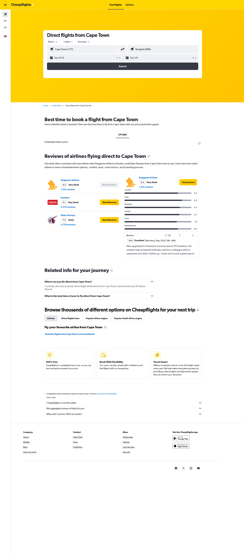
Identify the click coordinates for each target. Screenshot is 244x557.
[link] (193, 182)
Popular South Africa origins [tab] (133, 318)
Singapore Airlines (75, 180)
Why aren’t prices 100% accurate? (129, 414)
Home (50, 105)
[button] (5, 4)
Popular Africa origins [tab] (101, 318)
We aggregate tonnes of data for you (129, 408)
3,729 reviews (73, 224)
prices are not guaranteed (111, 394)
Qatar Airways (73, 215)
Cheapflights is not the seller (129, 403)
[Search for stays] (5, 21)
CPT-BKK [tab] (127, 134)
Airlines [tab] (56, 318)
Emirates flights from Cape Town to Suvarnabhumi (75, 334)
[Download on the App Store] (191, 446)
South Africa (61, 105)
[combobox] (58, 41)
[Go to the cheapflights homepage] (22, 4)
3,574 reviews (73, 207)
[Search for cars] (5, 27)
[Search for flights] (5, 14)
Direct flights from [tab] (75, 318)
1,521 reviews (73, 189)
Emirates (70, 197)
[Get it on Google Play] (191, 438)
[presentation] (204, 143)
